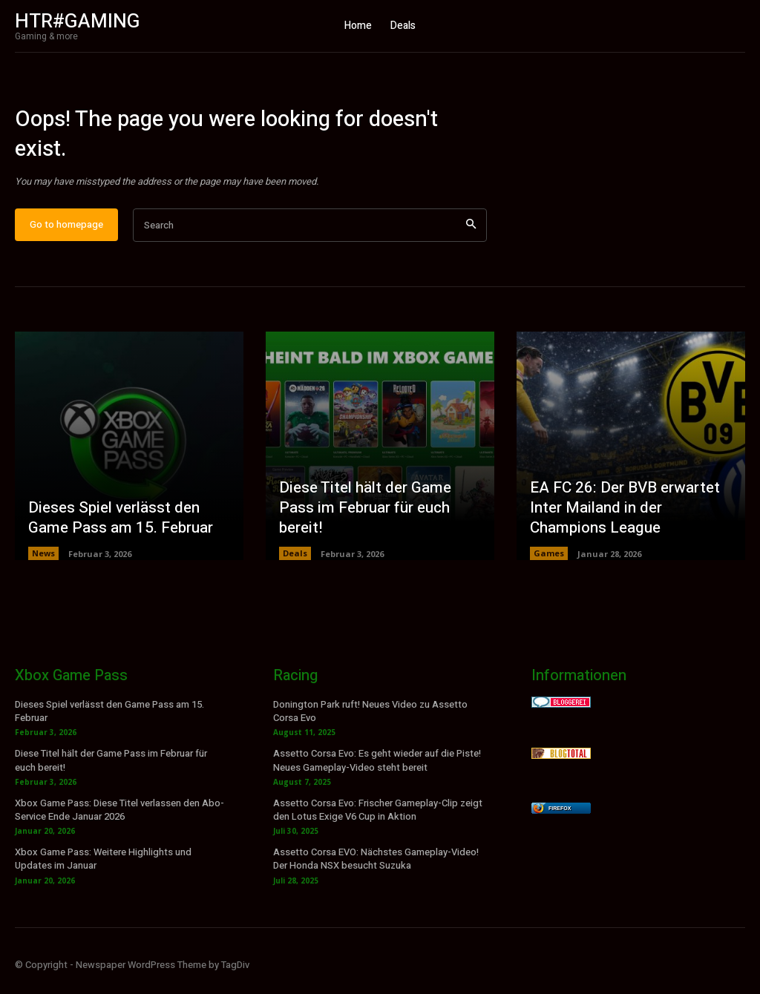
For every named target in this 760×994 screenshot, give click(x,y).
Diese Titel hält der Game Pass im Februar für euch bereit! (362, 518)
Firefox (559, 818)
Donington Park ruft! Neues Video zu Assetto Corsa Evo (370, 721)
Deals (295, 563)
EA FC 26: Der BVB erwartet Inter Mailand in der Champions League (622, 518)
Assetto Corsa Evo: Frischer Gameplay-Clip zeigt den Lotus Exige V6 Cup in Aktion (377, 820)
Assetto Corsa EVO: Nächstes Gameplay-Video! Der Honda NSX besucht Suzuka (376, 869)
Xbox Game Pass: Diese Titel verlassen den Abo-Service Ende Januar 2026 (119, 820)
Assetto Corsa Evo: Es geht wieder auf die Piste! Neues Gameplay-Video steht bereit (377, 770)
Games (549, 563)
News (43, 563)
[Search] (471, 235)
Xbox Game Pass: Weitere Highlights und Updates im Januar (103, 869)
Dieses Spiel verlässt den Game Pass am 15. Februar (117, 527)
